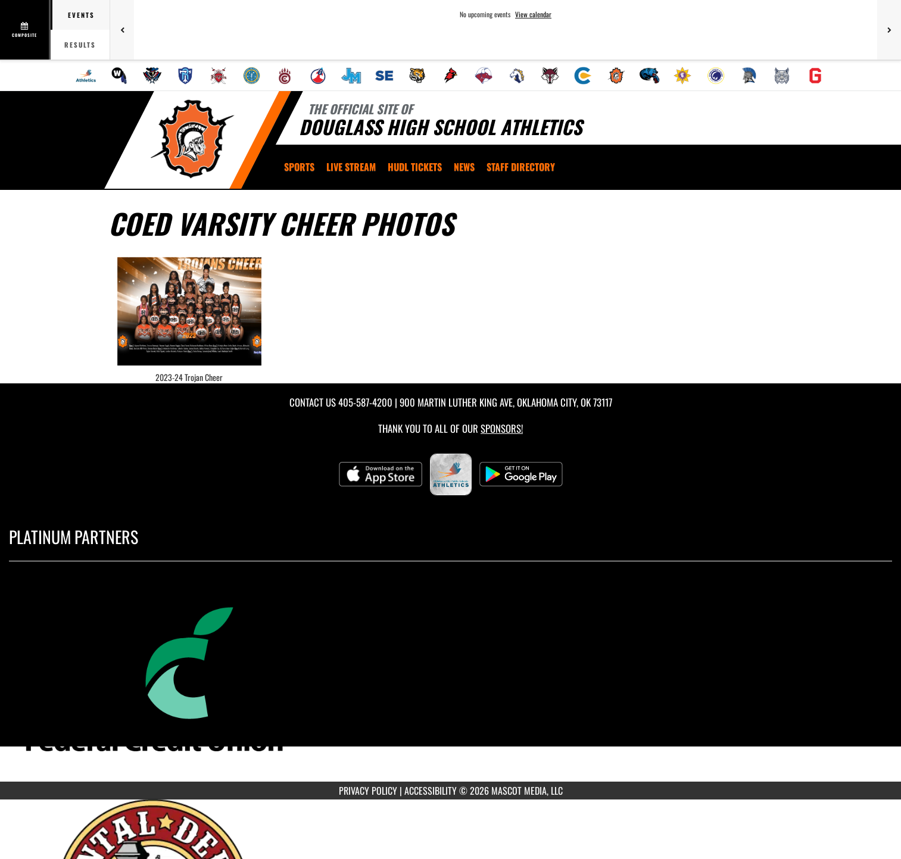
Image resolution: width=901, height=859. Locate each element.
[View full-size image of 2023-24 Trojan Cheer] (189, 311)
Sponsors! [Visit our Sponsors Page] (502, 428)
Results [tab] (80, 44)
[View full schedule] (25, 30)
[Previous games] (122, 30)
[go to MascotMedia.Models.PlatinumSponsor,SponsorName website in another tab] (450, 680)
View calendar (533, 14)
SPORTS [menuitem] (299, 167)
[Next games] (889, 30)
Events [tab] (81, 15)
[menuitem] (85, 75)
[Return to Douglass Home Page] (192, 139)
